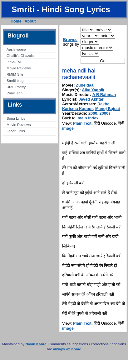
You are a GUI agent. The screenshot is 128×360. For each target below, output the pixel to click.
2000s (105, 113)
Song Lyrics (16, 118)
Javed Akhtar (91, 99)
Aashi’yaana (16, 49)
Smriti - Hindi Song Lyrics (61, 9)
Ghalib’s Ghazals (20, 56)
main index (88, 118)
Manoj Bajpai (107, 108)
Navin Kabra (35, 344)
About (30, 21)
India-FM (14, 62)
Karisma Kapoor (77, 108)
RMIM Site (15, 74)
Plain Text (82, 123)
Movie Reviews (19, 68)
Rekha (103, 104)
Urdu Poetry (16, 87)
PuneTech (14, 93)
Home (16, 21)
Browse (70, 39)
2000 (92, 113)
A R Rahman (104, 94)
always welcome (67, 349)
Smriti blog (15, 80)
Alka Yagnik (93, 90)
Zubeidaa (84, 85)
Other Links (16, 131)
